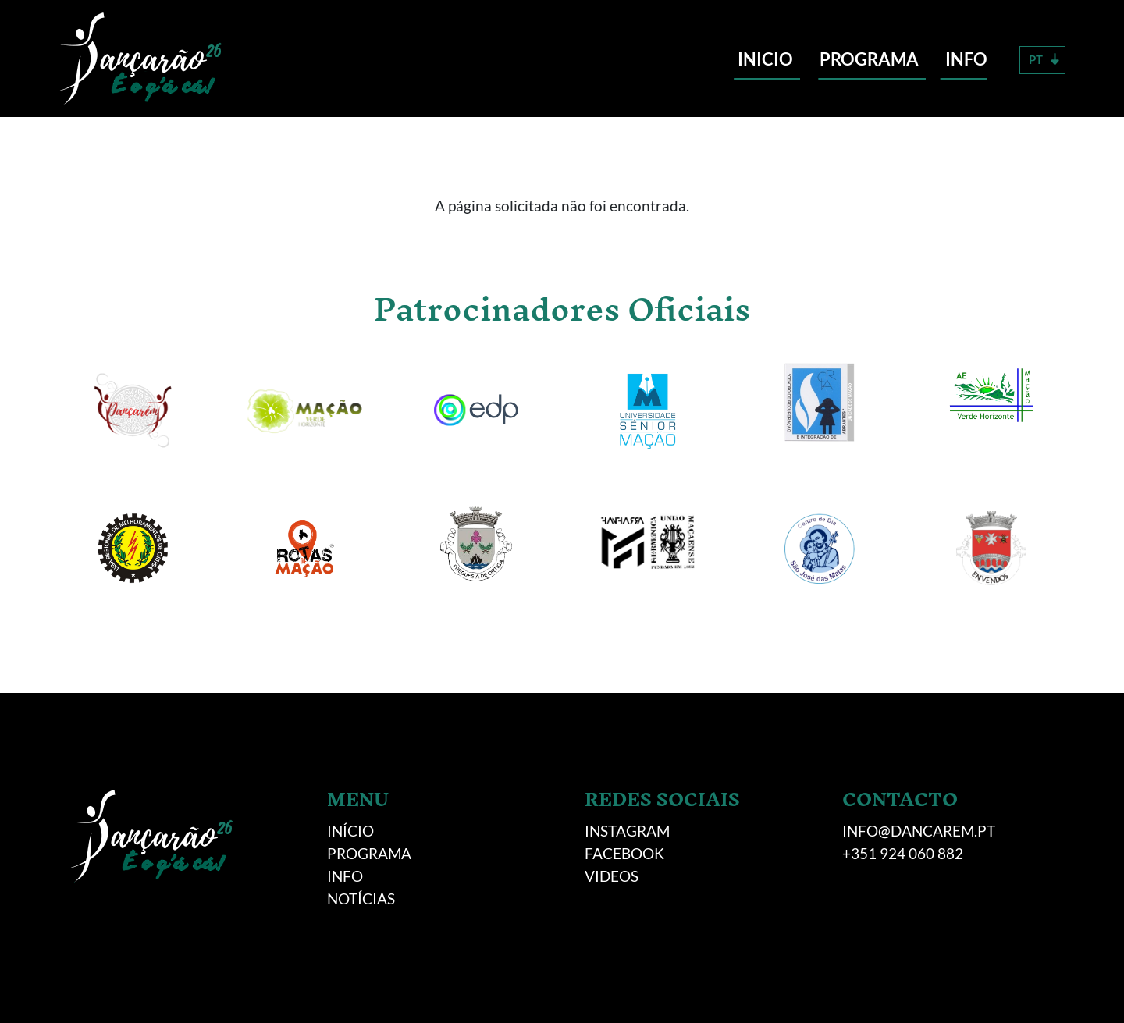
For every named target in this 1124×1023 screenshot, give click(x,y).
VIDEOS (611, 876)
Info (966, 59)
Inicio (765, 59)
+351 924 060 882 (902, 853)
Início (350, 831)
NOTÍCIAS (361, 899)
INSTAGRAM (627, 831)
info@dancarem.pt (918, 831)
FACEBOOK (624, 853)
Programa (869, 59)
